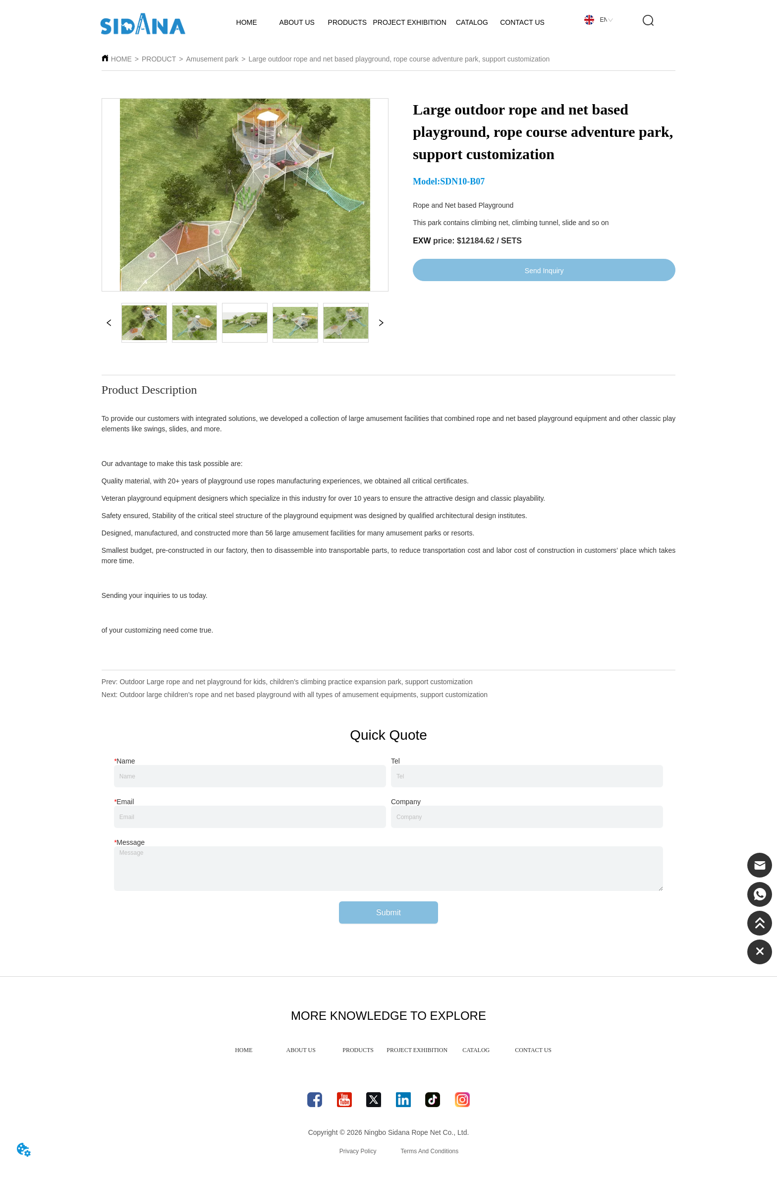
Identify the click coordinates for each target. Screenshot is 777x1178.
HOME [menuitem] (243, 1050)
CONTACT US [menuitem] (533, 1050)
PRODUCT (159, 59)
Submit (388, 912)
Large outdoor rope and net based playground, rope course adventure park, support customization (399, 59)
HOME (121, 59)
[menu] (388, 1050)
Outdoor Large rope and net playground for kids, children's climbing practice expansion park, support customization (295, 682)
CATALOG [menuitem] (476, 1050)
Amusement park (212, 59)
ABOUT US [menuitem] (301, 1050)
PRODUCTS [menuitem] (358, 1050)
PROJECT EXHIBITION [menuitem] (417, 1050)
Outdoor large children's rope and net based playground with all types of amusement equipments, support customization (303, 695)
